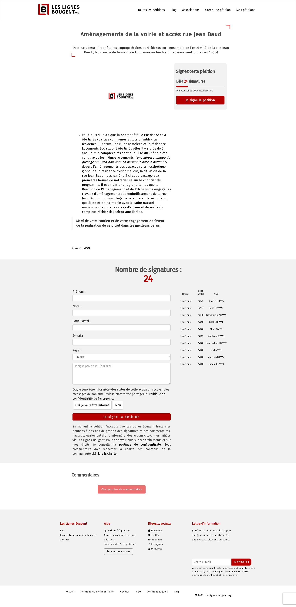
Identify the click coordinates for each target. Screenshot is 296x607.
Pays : (76, 350)
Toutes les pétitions (151, 10)
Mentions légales (157, 591)
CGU (138, 591)
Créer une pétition (218, 10)
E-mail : (77, 336)
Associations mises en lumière (78, 535)
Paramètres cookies (118, 551)
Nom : (76, 306)
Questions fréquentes (117, 530)
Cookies (125, 591)
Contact (64, 539)
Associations (191, 10)
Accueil (70, 591)
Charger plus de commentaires (121, 489)
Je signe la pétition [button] (200, 100)
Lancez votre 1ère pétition (120, 544)
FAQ (176, 591)
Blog (173, 10)
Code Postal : (81, 321)
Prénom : (78, 291)
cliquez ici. (232, 575)
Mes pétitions (245, 10)
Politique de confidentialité (97, 591)
